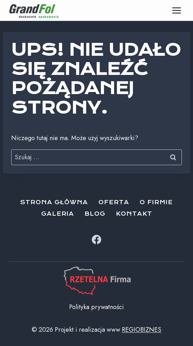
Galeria (57, 213)
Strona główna (54, 202)
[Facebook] (96, 239)
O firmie (156, 202)
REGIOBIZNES (141, 329)
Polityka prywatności (96, 307)
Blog (94, 213)
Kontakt (134, 213)
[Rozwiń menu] (176, 10)
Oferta (113, 202)
